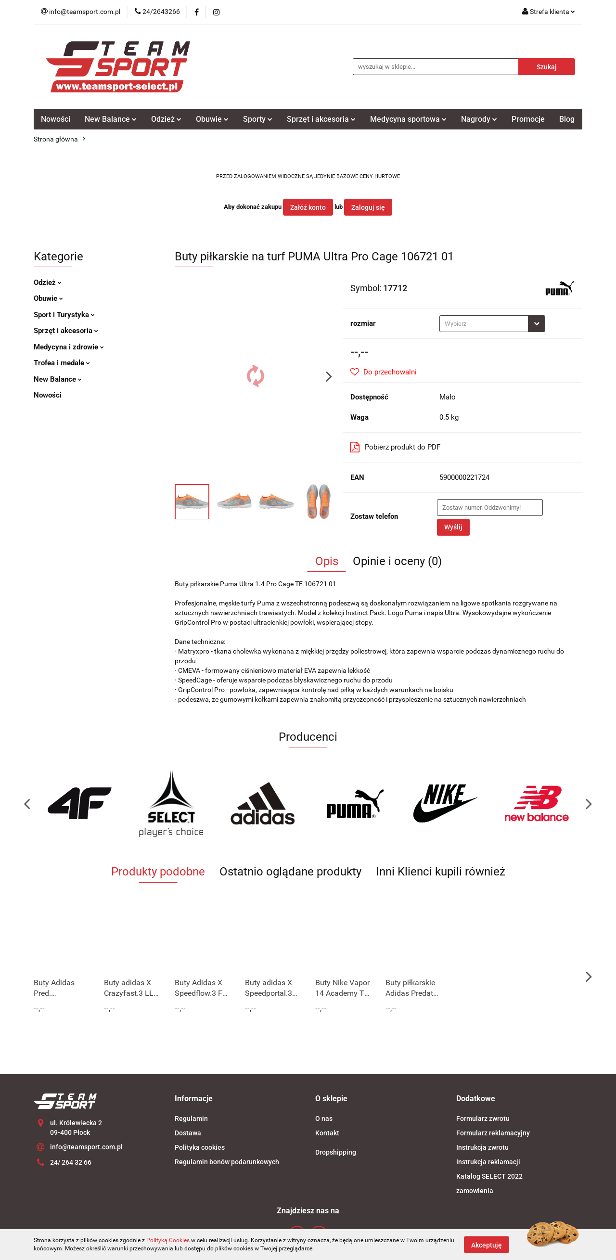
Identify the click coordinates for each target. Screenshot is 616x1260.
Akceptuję (486, 1244)
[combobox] (492, 323)
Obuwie (212, 119)
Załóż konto (308, 207)
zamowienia (474, 1191)
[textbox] (484, 324)
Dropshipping (335, 1152)
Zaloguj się (368, 207)
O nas (324, 1118)
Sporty (257, 119)
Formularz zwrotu (483, 1118)
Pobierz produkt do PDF (395, 447)
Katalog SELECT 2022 (489, 1176)
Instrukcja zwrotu (482, 1147)
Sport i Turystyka (64, 314)
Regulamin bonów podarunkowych (227, 1162)
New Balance (111, 119)
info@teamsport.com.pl (86, 1147)
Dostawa (188, 1133)
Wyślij (453, 527)
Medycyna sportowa (408, 119)
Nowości (55, 119)
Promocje (528, 119)
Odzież (166, 119)
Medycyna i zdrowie (69, 347)
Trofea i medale (62, 363)
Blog (567, 119)
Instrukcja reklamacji (488, 1162)
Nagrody (479, 119)
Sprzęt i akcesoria (321, 119)
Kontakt (327, 1133)
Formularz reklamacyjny (493, 1133)
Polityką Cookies (168, 1240)
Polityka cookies (200, 1147)
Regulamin (191, 1118)
